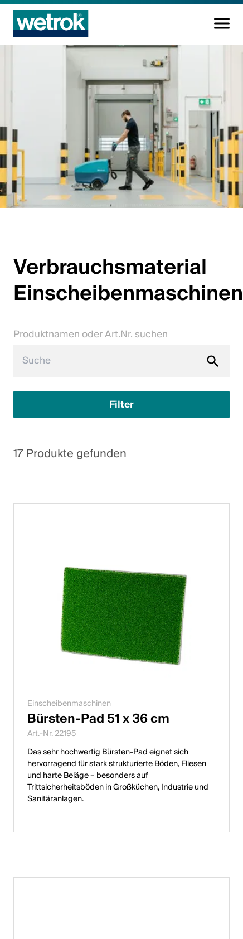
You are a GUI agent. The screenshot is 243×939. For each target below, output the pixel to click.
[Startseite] (51, 23)
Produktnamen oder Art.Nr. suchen (90, 334)
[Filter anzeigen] (121, 404)
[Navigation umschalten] (222, 23)
